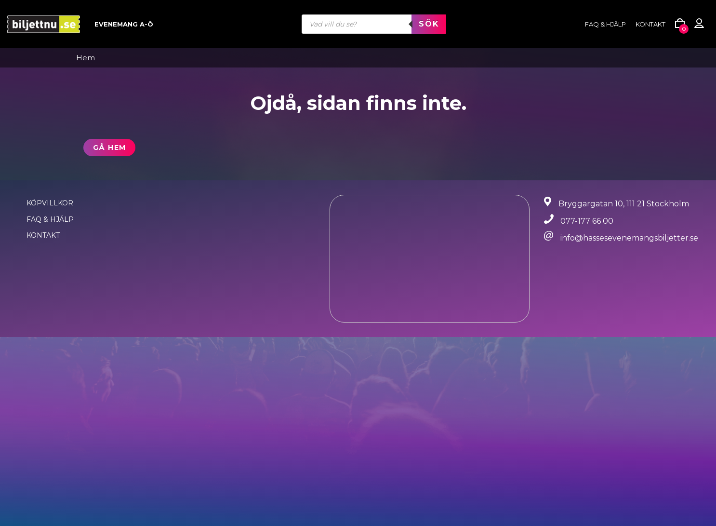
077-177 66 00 (586, 221)
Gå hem (109, 147)
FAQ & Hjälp (50, 219)
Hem (85, 58)
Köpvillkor (50, 203)
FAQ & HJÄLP (605, 24)
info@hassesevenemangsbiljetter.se (629, 238)
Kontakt (650, 24)
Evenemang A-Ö (123, 24)
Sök (429, 23)
